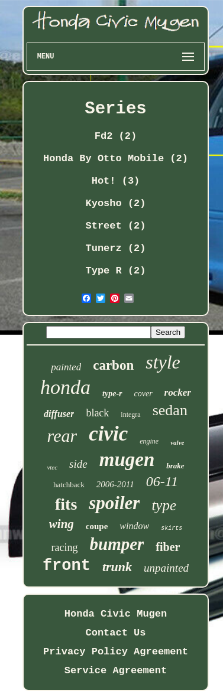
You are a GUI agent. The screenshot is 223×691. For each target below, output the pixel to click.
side (78, 464)
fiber (168, 546)
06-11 (162, 481)
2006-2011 (115, 484)
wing (61, 524)
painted (66, 367)
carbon (113, 365)
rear (62, 435)
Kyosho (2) (115, 203)
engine (149, 441)
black (97, 413)
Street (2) (115, 226)
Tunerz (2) (115, 248)
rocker (177, 392)
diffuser (59, 414)
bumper (117, 543)
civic (108, 433)
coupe (97, 526)
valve (177, 442)
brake (175, 465)
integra (130, 414)
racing (64, 547)
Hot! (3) (116, 181)
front (67, 566)
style (163, 362)
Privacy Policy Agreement (115, 651)
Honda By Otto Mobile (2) (115, 158)
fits (66, 504)
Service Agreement (115, 670)
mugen (127, 459)
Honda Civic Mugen (115, 614)
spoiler (114, 503)
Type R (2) (115, 270)
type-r (112, 393)
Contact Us (115, 632)
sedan (170, 410)
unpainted (166, 568)
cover (143, 393)
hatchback (69, 484)
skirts (171, 528)
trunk (117, 566)
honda (65, 387)
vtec (52, 467)
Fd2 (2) (116, 136)
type (163, 505)
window (134, 526)
